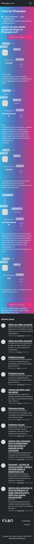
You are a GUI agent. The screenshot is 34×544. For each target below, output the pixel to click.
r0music (19, 352)
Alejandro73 (20, 436)
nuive (18, 368)
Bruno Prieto (15, 312)
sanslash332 (6, 195)
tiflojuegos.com (7, 3)
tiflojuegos (11, 81)
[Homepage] (2, 17)
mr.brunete (4, 310)
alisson (17, 308)
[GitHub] (11, 521)
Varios (22, 17)
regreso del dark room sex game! (19, 390)
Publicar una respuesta (17, 37)
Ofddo (21, 310)
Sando (4, 43)
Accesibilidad (26, 521)
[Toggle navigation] (30, 3)
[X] (5, 521)
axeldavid (16, 310)
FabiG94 (5, 91)
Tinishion (26, 310)
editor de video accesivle (20, 324)
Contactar (27, 525)
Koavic (19, 419)
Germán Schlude (6, 312)
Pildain (10, 310)
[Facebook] (3, 521)
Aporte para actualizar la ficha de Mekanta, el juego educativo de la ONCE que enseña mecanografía (20, 492)
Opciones (19, 59)
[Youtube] (9, 521)
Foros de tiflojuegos (11, 17)
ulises (4, 259)
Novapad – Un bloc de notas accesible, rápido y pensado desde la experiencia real (20, 468)
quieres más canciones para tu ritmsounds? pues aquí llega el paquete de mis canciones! (19, 446)
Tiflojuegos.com (8, 19)
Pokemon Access (16, 357)
